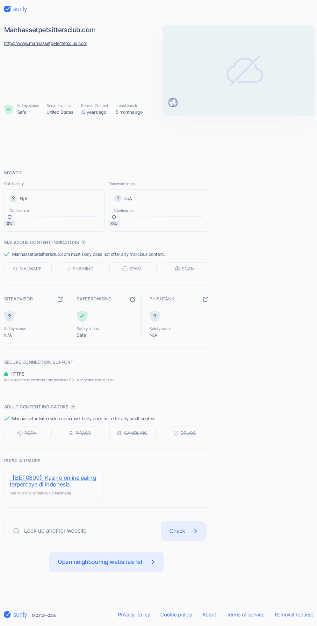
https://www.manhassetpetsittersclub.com (45, 43)
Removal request (294, 614)
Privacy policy (134, 614)
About (209, 614)
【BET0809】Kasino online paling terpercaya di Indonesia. (53, 481)
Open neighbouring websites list (106, 562)
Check (183, 531)
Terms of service (245, 614)
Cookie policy (176, 614)
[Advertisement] (158, 142)
